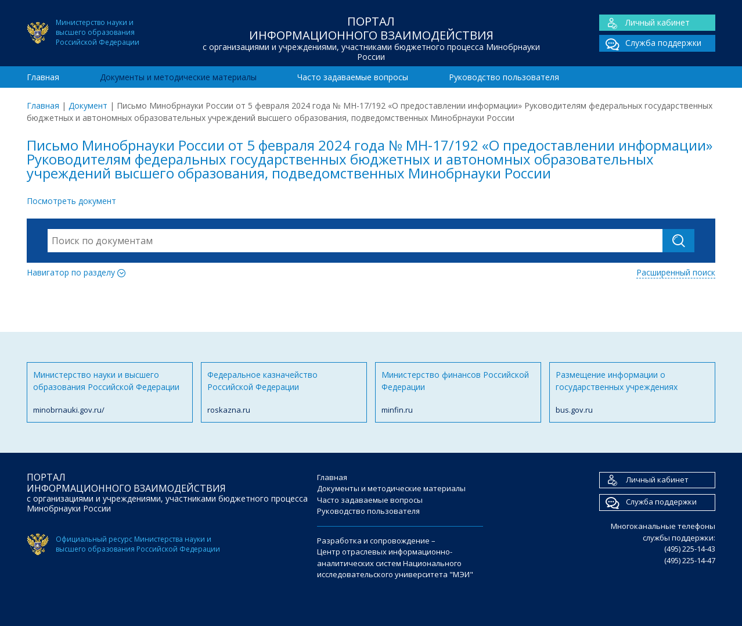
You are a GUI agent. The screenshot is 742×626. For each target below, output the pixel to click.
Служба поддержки (650, 43)
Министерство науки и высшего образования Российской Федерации (109, 392)
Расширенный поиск (675, 272)
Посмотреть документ (71, 200)
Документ (88, 105)
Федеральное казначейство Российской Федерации (284, 392)
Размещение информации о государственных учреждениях (632, 392)
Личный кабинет (644, 23)
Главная (43, 77)
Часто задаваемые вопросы (352, 77)
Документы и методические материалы (178, 77)
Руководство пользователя (504, 77)
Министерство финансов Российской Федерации (458, 392)
